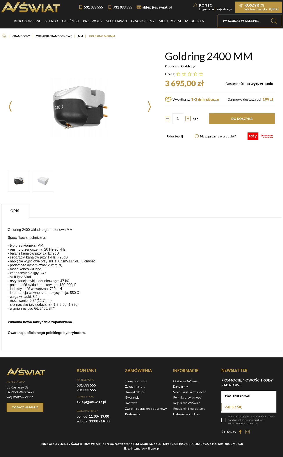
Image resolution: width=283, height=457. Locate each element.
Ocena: (170, 74)
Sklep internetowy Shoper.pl (142, 448)
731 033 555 (122, 7)
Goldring (188, 66)
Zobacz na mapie (25, 407)
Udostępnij (175, 136)
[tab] (15, 210)
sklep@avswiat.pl (157, 7)
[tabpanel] (141, 283)
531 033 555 (93, 7)
